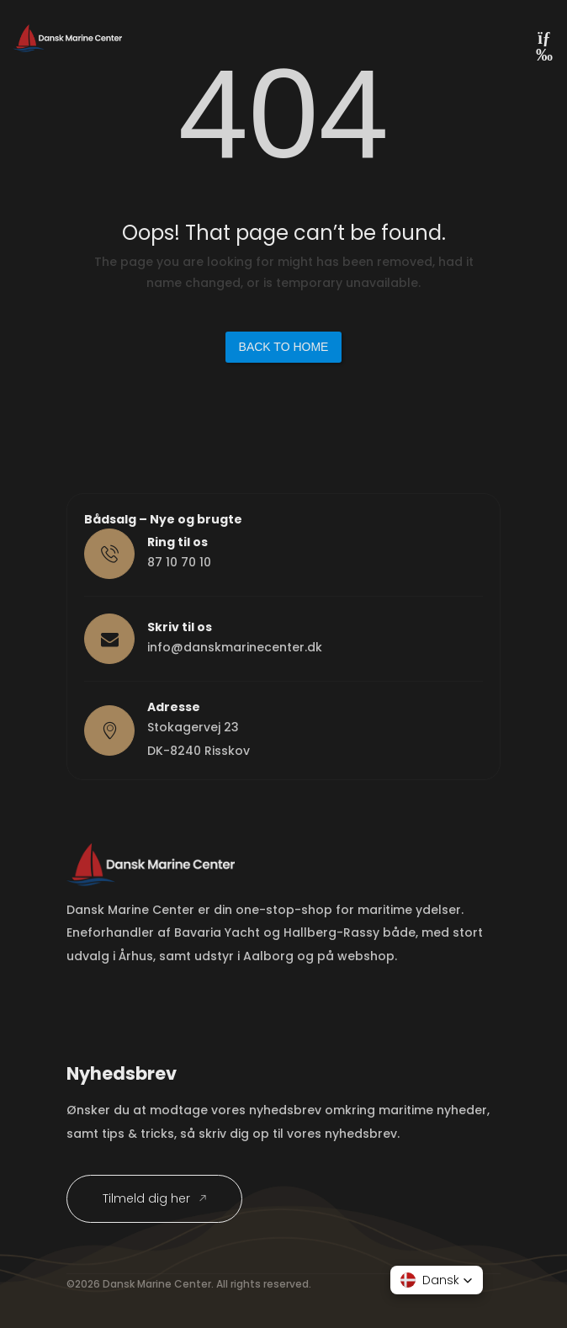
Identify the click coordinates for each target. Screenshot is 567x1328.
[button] (436, 1280)
